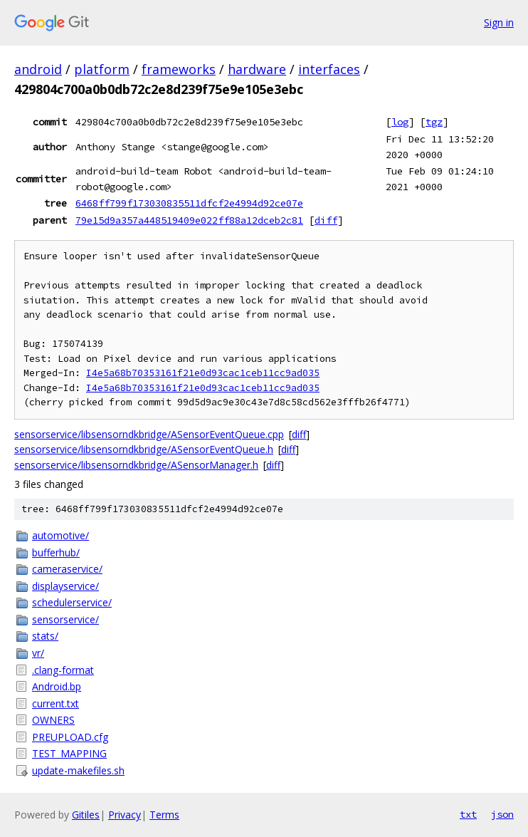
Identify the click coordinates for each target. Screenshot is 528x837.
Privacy (124, 814)
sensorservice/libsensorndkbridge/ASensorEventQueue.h (143, 449)
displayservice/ (65, 586)
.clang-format (63, 670)
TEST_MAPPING (69, 753)
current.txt (55, 703)
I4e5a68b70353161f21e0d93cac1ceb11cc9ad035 (203, 373)
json (502, 814)
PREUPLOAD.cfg (70, 737)
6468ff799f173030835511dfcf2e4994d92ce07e (189, 203)
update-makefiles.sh (78, 770)
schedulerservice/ (72, 602)
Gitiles (86, 814)
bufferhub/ (56, 552)
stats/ (45, 636)
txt (468, 814)
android (38, 69)
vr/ (38, 653)
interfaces (329, 69)
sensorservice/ (65, 619)
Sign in (499, 22)
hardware (257, 69)
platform (102, 69)
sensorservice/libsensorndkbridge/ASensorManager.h (136, 465)
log (399, 121)
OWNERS (53, 720)
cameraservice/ (67, 569)
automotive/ (60, 535)
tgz (434, 121)
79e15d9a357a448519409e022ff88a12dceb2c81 (189, 220)
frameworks (179, 69)
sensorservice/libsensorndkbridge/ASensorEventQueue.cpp (149, 434)
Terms (164, 814)
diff (326, 220)
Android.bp (56, 686)
